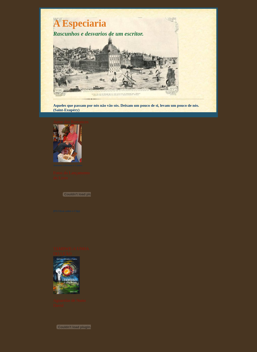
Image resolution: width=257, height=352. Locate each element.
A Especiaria (79, 23)
